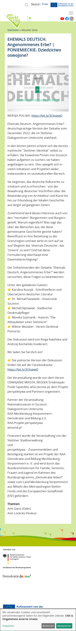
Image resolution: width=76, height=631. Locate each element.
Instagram (71, 18)
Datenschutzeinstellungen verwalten (38, 99)
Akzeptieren (64, 625)
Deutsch (35, 4)
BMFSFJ (17, 557)
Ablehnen (48, 625)
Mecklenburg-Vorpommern (17, 591)
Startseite (13, 30)
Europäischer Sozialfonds (23, 608)
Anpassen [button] (8, 625)
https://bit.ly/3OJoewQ (46, 115)
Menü (71, 13)
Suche (26, 4)
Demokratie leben (17, 572)
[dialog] (38, 620)
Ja (37, 89)
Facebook (67, 18)
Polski (45, 4)
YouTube (62, 18)
